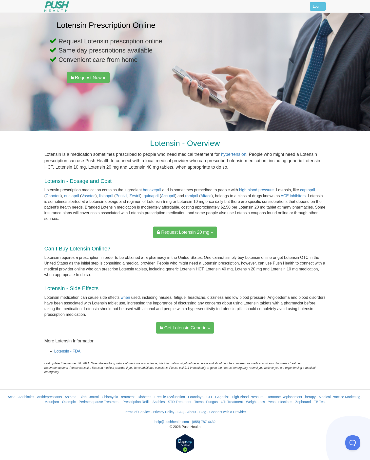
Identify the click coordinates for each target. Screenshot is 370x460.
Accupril (168, 196)
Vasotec (88, 196)
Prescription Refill (135, 402)
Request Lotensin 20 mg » (185, 232)
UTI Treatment (232, 402)
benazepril (152, 190)
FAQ (180, 412)
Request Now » (88, 77)
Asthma (70, 397)
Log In (318, 6)
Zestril (134, 196)
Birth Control (89, 397)
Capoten (53, 196)
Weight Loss (255, 402)
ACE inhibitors (293, 196)
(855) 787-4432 (204, 422)
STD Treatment (179, 402)
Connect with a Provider (227, 412)
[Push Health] (56, 6)
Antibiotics (26, 397)
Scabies (159, 402)
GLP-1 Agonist (217, 397)
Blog (202, 412)
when (125, 297)
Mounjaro (51, 402)
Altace (205, 196)
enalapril (71, 196)
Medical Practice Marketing (339, 397)
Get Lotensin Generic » (185, 327)
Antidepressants (49, 397)
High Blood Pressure (247, 397)
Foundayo (195, 397)
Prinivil (121, 196)
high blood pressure (256, 190)
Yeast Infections (280, 402)
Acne (12, 397)
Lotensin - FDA (67, 351)
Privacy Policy (163, 412)
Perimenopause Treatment (99, 402)
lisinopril (106, 196)
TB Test (319, 402)
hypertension (233, 154)
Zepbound (303, 402)
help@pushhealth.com (172, 422)
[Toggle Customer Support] (352, 442)
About (191, 412)
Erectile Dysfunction (170, 397)
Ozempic (69, 402)
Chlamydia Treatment (118, 397)
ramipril (191, 196)
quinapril (151, 196)
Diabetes (144, 397)
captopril (307, 190)
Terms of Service (137, 412)
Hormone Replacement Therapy (291, 397)
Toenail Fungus (206, 402)
